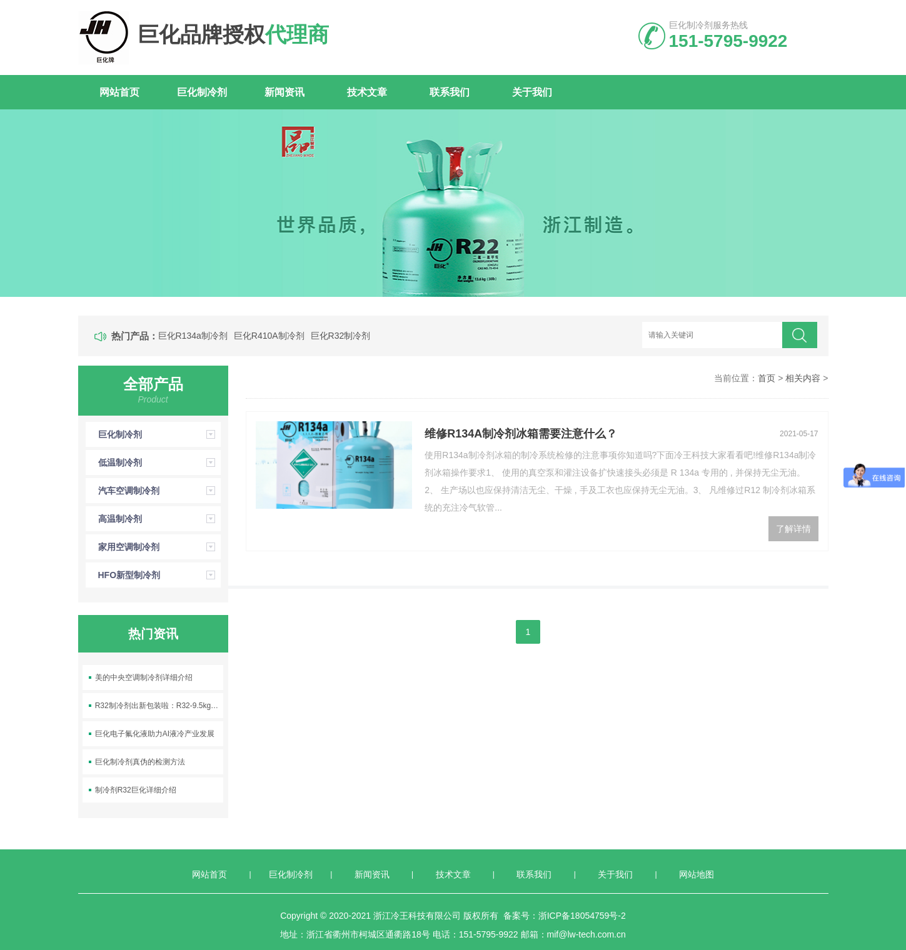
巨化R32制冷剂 (341, 336)
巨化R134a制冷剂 (193, 336)
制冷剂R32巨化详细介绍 (135, 790)
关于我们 (532, 92)
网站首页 (119, 92)
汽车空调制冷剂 (159, 490)
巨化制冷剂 (202, 92)
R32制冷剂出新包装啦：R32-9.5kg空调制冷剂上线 (159, 705)
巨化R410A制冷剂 (269, 336)
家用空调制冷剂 (159, 546)
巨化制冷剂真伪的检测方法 (140, 762)
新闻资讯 (284, 92)
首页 (766, 378)
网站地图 (696, 874)
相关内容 (802, 378)
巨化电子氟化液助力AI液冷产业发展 (154, 733)
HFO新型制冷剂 (159, 575)
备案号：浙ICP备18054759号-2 (564, 916)
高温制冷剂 (159, 518)
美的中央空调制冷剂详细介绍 (144, 677)
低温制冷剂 (159, 462)
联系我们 (450, 92)
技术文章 (367, 92)
